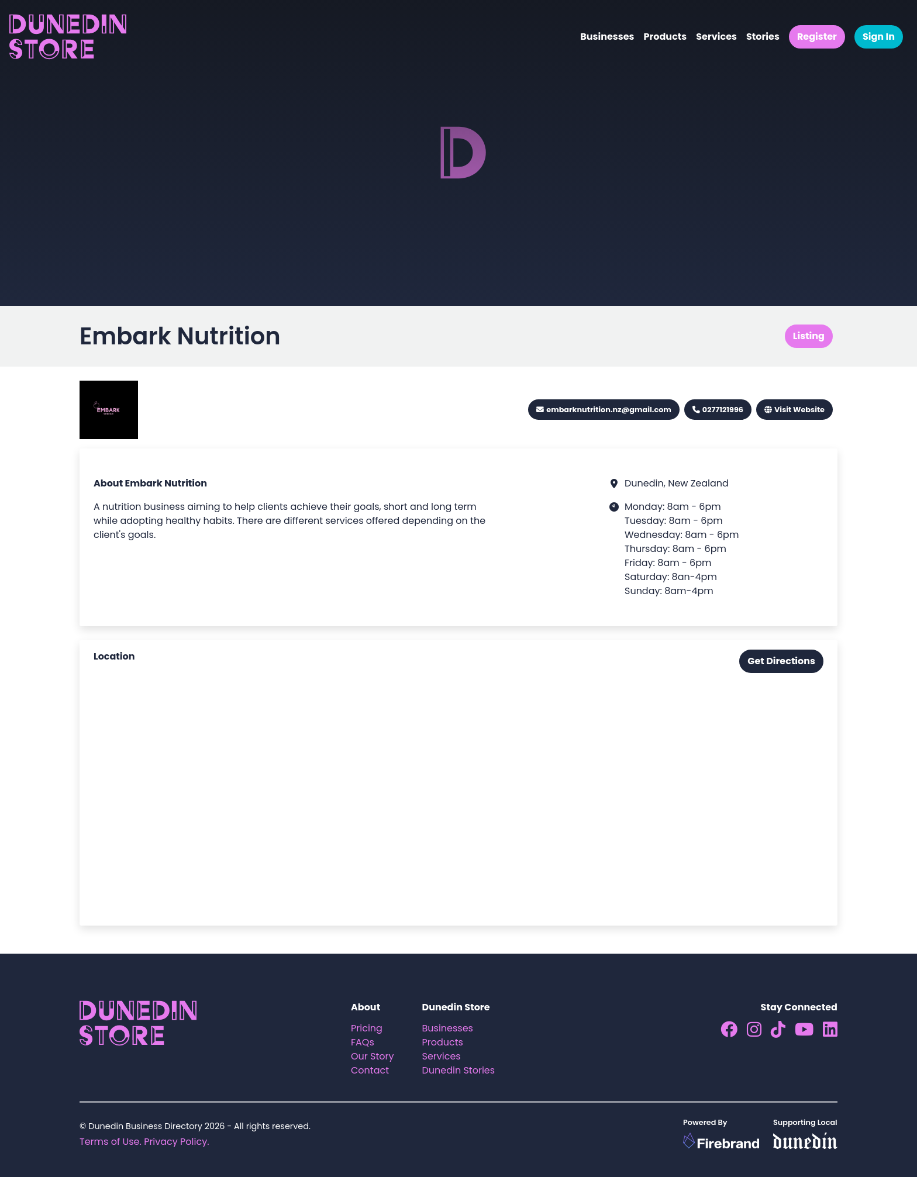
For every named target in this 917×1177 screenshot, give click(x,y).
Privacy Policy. (176, 1141)
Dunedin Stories (458, 1070)
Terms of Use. (111, 1141)
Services (716, 36)
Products (665, 36)
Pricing (366, 1028)
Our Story (372, 1056)
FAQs (362, 1042)
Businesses (607, 36)
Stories (763, 36)
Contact (370, 1070)
